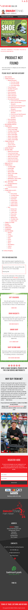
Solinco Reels (14, 204)
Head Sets (13, 215)
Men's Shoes (11, 143)
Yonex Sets (14, 210)
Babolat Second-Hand (13, 151)
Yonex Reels (14, 197)
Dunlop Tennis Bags (13, 138)
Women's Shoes (12, 146)
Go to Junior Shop (14, 341)
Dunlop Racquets (12, 97)
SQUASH (7, 224)
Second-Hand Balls (12, 180)
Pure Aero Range (15, 82)
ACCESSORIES (8, 185)
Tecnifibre (10, 236)
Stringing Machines (12, 183)
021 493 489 (5, 6)
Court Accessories (12, 187)
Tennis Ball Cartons (12, 177)
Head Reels (13, 198)
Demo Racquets (12, 119)
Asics (9, 242)
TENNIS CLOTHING (9, 222)
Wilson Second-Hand (13, 156)
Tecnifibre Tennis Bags (13, 131)
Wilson (9, 241)
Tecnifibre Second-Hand (14, 155)
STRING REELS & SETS (10, 190)
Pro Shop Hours (14, 555)
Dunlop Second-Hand (13, 160)
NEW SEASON (8, 77)
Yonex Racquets (12, 87)
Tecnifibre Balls (11, 166)
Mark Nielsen (9, 400)
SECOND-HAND (8, 149)
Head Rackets (11, 90)
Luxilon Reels (14, 202)
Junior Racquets (12, 121)
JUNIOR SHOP (8, 227)
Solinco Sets (14, 221)
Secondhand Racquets (13, 99)
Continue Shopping (8, 250)
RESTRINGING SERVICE (10, 124)
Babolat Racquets (12, 80)
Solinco (10, 246)
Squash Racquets (12, 122)
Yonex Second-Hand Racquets (18, 100)
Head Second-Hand (12, 158)
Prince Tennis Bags (12, 134)
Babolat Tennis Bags (13, 127)
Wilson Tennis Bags (12, 136)
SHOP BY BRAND (9, 231)
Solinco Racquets (12, 95)
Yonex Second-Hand (13, 153)
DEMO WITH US (8, 163)
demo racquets (14, 313)
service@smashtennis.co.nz (16, 406)
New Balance (11, 244)
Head (9, 237)
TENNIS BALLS (10, 49)
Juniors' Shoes (11, 144)
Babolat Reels (14, 205)
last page (15, 277)
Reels (9, 192)
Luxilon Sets (14, 212)
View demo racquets (14, 324)
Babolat (10, 232)
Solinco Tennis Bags (13, 139)
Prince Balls (16, 49)
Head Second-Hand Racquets (18, 105)
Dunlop (9, 248)
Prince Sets (14, 214)
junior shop (14, 329)
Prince (9, 239)
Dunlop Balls (11, 168)
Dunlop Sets (14, 209)
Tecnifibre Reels (15, 195)
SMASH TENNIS (13, 608)
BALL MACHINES (9, 182)
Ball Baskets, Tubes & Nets (14, 178)
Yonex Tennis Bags (12, 129)
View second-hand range (14, 358)
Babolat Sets (14, 217)
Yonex (9, 234)
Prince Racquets (12, 92)
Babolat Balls (11, 171)
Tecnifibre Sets (14, 219)
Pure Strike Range (15, 85)
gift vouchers (14, 297)
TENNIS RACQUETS (9, 78)
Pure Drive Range (15, 83)
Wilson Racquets (12, 94)
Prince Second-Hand (13, 161)
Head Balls (10, 175)
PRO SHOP (3, 49)
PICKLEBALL (8, 226)
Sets (9, 207)
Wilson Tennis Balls (12, 173)
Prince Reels (14, 193)
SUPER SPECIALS (9, 148)
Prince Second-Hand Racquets (18, 114)
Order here (14, 308)
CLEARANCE (8, 229)
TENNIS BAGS (8, 126)
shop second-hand (14, 347)
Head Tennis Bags (12, 133)
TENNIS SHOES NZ (9, 141)
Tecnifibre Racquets (13, 89)
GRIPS (6, 188)
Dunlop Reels (14, 200)
